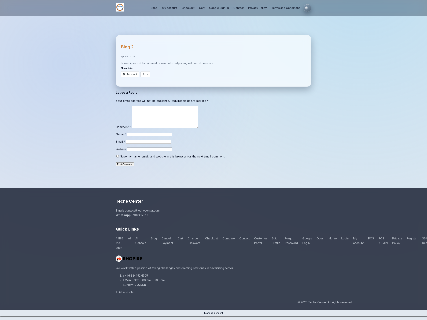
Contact (238, 8)
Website (121, 153)
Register (412, 242)
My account (169, 8)
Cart (202, 8)
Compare (228, 242)
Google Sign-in (219, 8)
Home (333, 242)
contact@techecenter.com (142, 214)
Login (345, 242)
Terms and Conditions (285, 8)
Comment (123, 131)
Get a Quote (125, 296)
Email (120, 146)
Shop (154, 8)
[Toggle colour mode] (307, 8)
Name (121, 138)
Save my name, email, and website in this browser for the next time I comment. (172, 160)
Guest (320, 242)
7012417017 (140, 219)
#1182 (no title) (119, 247)
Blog (154, 242)
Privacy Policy (257, 8)
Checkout (188, 8)
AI (129, 242)
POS (371, 242)
